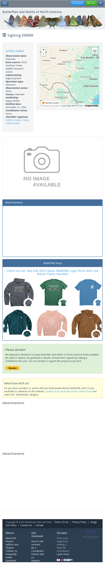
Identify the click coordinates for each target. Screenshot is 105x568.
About (10, 533)
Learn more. (63, 554)
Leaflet (63, 106)
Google (80, 106)
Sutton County (13, 120)
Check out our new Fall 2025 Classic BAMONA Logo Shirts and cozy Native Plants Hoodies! (52, 272)
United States (13, 123)
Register (35, 560)
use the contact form (81, 391)
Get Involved (37, 534)
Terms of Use (61, 522)
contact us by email (55, 391)
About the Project (11, 540)
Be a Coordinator (37, 549)
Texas (25, 120)
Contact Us (26, 525)
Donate (40, 525)
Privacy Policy (79, 522)
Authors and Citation (12, 546)
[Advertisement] (52, 230)
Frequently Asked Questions (11, 557)
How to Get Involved (37, 543)
